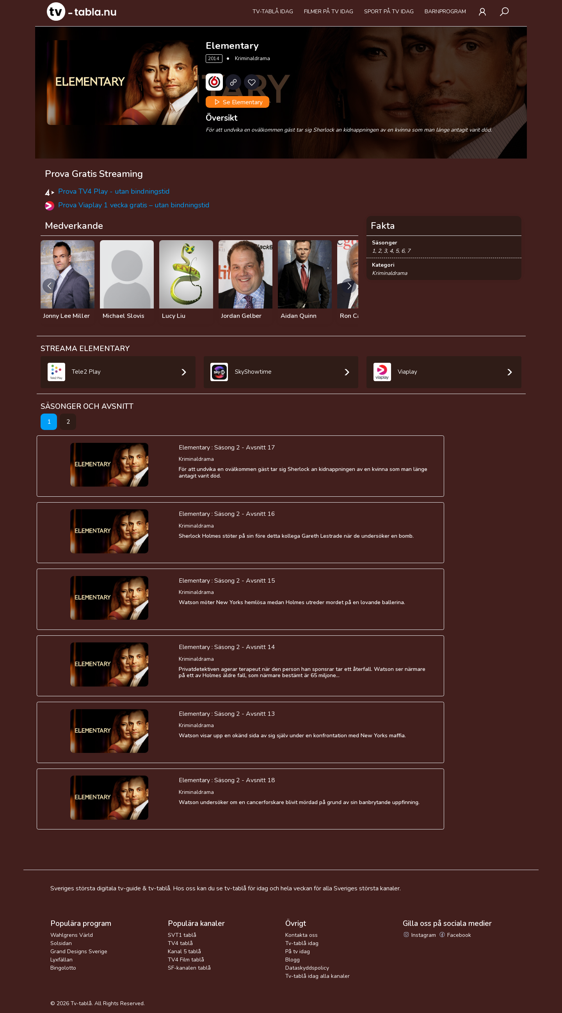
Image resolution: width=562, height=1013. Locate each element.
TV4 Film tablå (186, 959)
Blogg (292, 959)
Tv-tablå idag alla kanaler (317, 976)
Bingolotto (63, 968)
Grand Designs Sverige (78, 951)
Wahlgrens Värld (71, 935)
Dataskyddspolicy (307, 968)
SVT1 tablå (182, 935)
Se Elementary (238, 102)
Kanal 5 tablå (184, 951)
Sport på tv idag (389, 11)
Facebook (455, 935)
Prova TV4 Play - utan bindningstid (114, 191)
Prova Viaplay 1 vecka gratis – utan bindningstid (134, 205)
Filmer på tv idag (328, 11)
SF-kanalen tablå (189, 968)
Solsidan (61, 943)
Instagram (419, 935)
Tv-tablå (81, 1003)
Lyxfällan (61, 959)
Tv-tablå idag (273, 11)
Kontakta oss (301, 935)
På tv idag (297, 951)
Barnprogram (445, 11)
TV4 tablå (180, 943)
